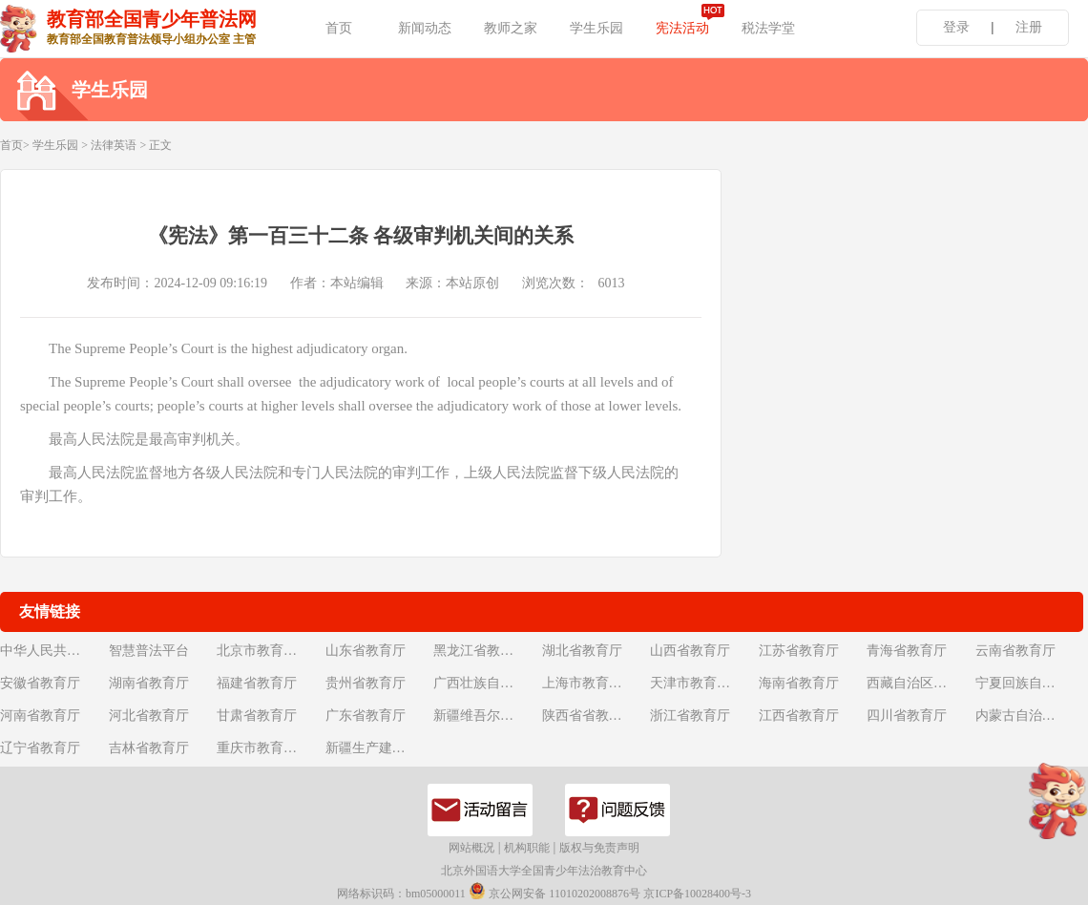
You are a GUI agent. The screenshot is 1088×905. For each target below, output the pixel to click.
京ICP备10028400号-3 (697, 893)
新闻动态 (424, 28)
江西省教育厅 (799, 715)
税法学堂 (768, 28)
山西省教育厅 (690, 650)
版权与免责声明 (599, 847)
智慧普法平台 (149, 650)
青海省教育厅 (907, 650)
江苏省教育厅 (799, 650)
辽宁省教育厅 (40, 748)
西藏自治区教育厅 (919, 683)
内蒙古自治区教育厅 (1027, 715)
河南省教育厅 (40, 715)
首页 (338, 28)
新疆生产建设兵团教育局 (377, 748)
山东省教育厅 (365, 650)
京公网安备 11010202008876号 (554, 891)
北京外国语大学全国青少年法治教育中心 (544, 870)
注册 (1028, 27)
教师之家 (510, 28)
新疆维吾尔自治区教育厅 (485, 715)
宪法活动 (682, 28)
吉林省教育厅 (149, 748)
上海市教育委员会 (594, 683)
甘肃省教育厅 (257, 715)
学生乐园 (596, 28)
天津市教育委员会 (702, 683)
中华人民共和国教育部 (52, 650)
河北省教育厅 (149, 715)
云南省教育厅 (1015, 650)
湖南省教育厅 (149, 683)
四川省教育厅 (907, 715)
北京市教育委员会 (269, 650)
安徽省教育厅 (40, 683)
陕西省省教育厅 (589, 715)
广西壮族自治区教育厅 (485, 683)
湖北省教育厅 (582, 650)
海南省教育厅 (799, 683)
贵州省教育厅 (365, 683)
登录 (956, 27)
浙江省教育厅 (690, 715)
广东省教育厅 (365, 715)
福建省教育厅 (257, 683)
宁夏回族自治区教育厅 (1027, 683)
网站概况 (471, 847)
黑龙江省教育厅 (480, 650)
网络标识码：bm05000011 (401, 893)
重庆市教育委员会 (269, 748)
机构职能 (527, 847)
